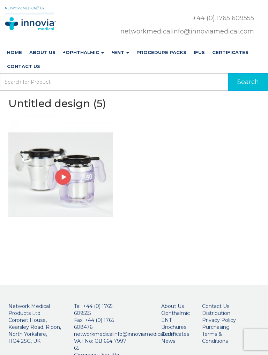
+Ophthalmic (83, 52)
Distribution (216, 313)
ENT (166, 320)
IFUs (199, 52)
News (168, 341)
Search (248, 82)
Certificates (230, 52)
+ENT (120, 52)
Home (14, 52)
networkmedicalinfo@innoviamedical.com (187, 31)
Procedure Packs (161, 52)
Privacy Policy (219, 320)
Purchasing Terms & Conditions (216, 334)
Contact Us (23, 66)
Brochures (173, 327)
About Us (42, 52)
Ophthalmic (175, 313)
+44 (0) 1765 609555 (223, 18)
